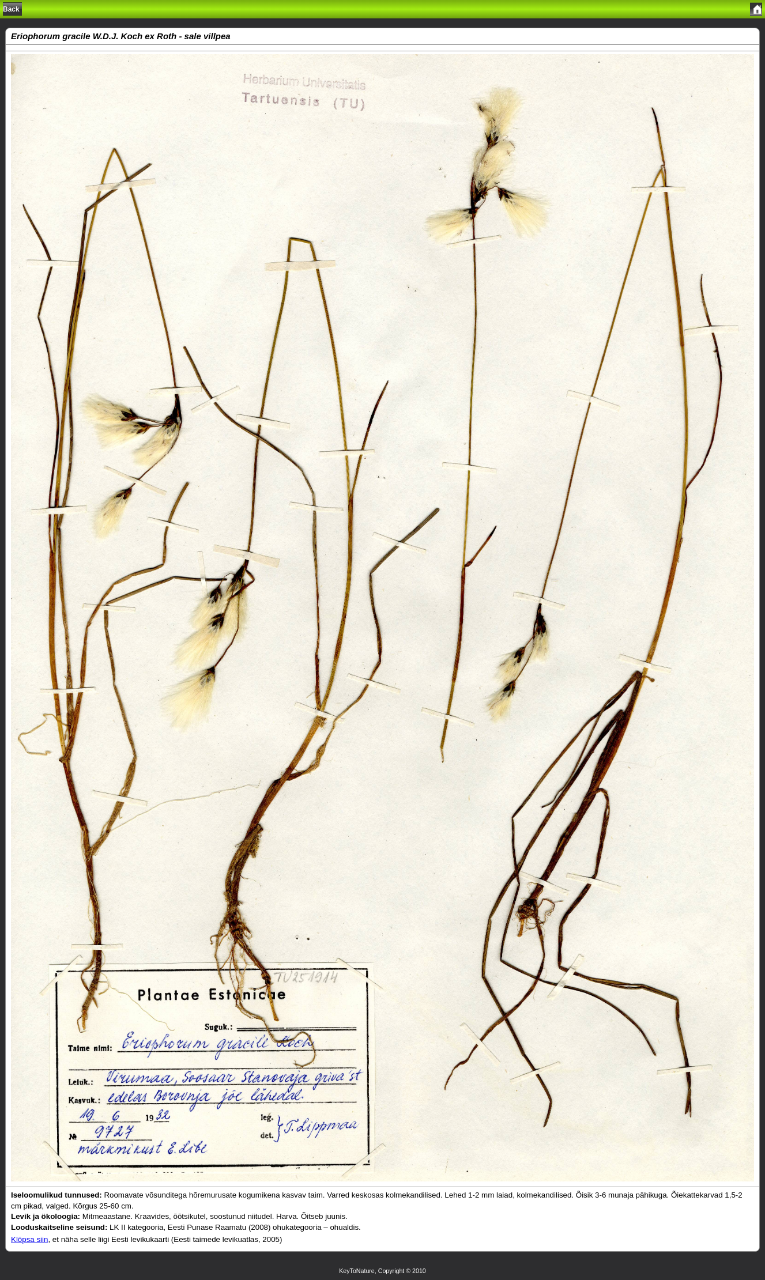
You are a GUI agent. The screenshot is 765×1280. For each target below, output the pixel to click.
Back (11, 9)
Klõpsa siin (29, 1239)
